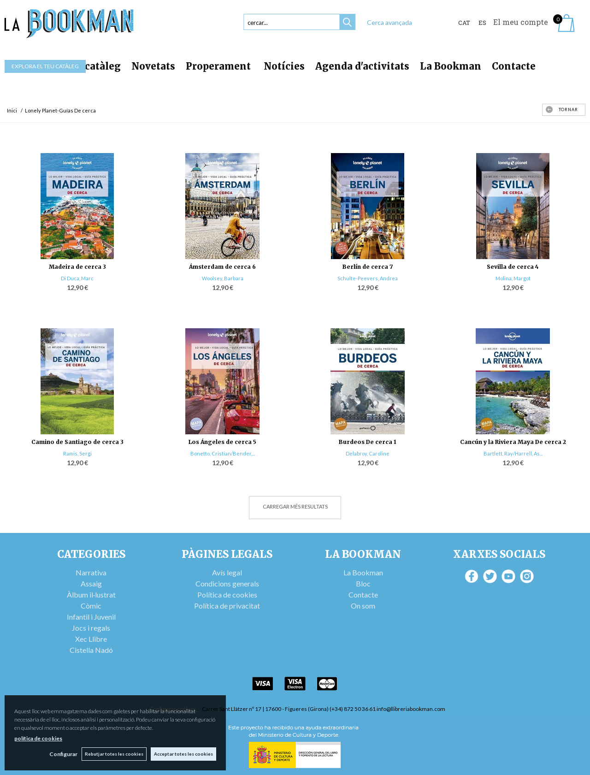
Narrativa (91, 572)
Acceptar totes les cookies (183, 754)
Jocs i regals (91, 627)
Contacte (514, 66)
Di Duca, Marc (77, 278)
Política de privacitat (227, 605)
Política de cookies (227, 594)
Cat (464, 22)
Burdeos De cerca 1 (367, 441)
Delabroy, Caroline (367, 453)
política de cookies (38, 738)
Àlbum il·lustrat (91, 594)
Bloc (363, 583)
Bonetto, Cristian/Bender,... (222, 453)
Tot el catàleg (87, 66)
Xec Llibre (91, 638)
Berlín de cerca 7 (367, 266)
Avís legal (227, 572)
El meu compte (520, 22)
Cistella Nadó (91, 649)
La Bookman (450, 66)
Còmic (91, 605)
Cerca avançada (389, 22)
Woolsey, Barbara (222, 278)
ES (482, 22)
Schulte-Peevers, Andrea (367, 278)
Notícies (284, 66)
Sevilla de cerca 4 (513, 266)
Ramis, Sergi (77, 453)
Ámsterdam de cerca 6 (222, 266)
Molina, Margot (513, 278)
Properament (219, 66)
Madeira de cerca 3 (77, 266)
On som (363, 605)
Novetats (153, 66)
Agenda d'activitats (362, 66)
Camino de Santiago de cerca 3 (77, 441)
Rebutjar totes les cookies (113, 754)
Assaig (91, 583)
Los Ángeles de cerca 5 (222, 441)
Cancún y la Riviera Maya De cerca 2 (513, 441)
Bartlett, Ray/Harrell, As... (513, 453)
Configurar (62, 754)
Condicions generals (227, 583)
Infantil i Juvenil (91, 616)
